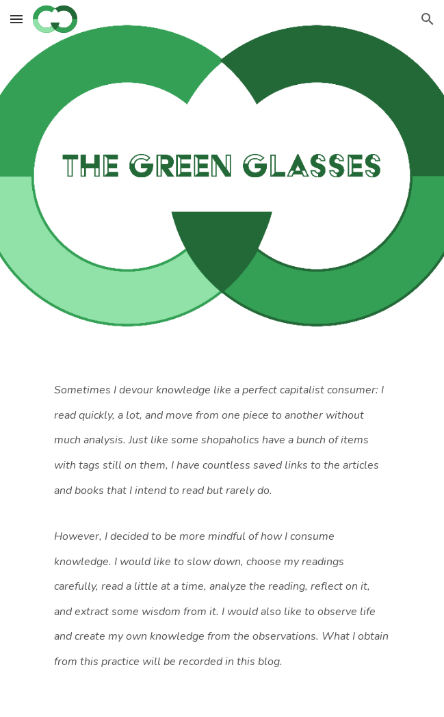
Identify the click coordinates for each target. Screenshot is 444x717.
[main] (222, 536)
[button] (16, 19)
